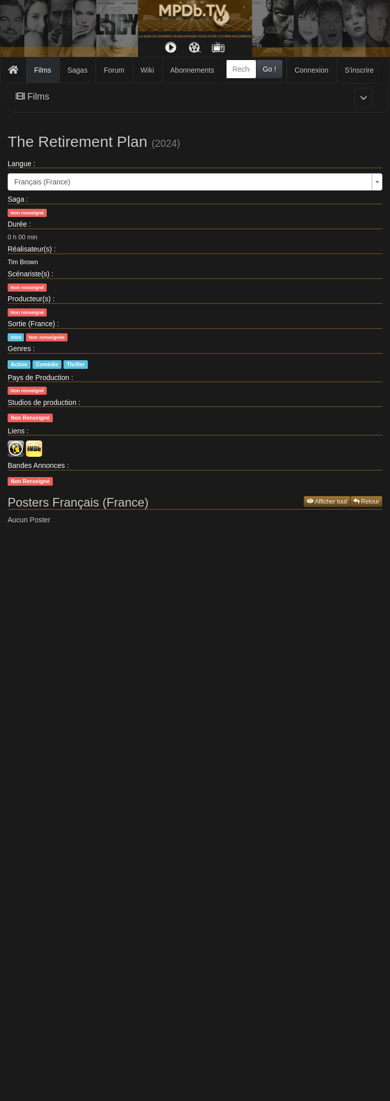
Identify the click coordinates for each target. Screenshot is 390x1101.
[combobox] (241, 69)
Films (42, 70)
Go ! (269, 69)
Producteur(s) (29, 299)
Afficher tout (327, 501)
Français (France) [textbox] (42, 182)
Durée (17, 224)
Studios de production (42, 402)
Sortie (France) (31, 324)
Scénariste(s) (28, 274)
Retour (366, 501)
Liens (16, 431)
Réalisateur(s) (30, 249)
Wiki (147, 70)
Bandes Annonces (36, 465)
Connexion (312, 70)
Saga (16, 199)
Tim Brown (23, 262)
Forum (114, 70)
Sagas (78, 70)
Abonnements (192, 70)
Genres (19, 348)
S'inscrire (359, 70)
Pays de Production (38, 377)
